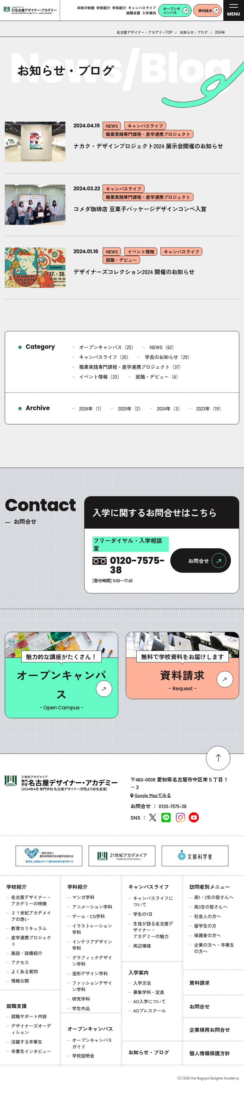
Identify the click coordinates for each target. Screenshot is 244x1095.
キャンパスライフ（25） (105, 357)
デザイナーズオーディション (31, 1029)
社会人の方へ (207, 916)
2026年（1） (91, 408)
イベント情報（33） (100, 376)
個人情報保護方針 (209, 1053)
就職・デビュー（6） (158, 376)
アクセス (20, 962)
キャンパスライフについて (153, 901)
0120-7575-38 (172, 806)
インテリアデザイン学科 (92, 944)
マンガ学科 (83, 897)
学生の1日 (143, 914)
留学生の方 (205, 926)
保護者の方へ (207, 935)
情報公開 (20, 980)
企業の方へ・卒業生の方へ (214, 948)
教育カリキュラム (29, 928)
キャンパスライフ (148, 886)
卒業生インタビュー (31, 1051)
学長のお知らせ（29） (168, 357)
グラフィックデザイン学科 (92, 960)
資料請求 (199, 982)
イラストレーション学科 (92, 929)
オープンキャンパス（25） (107, 347)
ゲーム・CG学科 (88, 916)
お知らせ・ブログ (194, 32)
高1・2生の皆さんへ (214, 897)
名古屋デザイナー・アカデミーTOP (144, 32)
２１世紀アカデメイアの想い (31, 915)
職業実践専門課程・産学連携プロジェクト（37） (131, 366)
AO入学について (149, 1001)
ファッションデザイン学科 (92, 986)
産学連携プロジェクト (31, 940)
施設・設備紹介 (26, 953)
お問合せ (199, 1006)
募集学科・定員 (148, 992)
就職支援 (16, 1006)
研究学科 (81, 999)
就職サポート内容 (29, 1016)
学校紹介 (16, 886)
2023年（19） (210, 408)
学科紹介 (77, 886)
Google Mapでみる (152, 795)
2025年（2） (130, 408)
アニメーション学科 (92, 906)
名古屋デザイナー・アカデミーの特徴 (31, 900)
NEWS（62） (163, 347)
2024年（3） (170, 408)
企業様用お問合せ (209, 1029)
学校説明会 (83, 1055)
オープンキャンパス (90, 1028)
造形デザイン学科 (90, 973)
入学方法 (142, 983)
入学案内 (138, 972)
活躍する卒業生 (26, 1041)
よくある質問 (24, 971)
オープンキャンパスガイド (92, 1043)
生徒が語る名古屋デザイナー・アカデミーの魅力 (153, 929)
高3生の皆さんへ (210, 906)
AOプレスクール (149, 1010)
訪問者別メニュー (209, 886)
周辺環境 (142, 946)
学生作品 (81, 1008)
